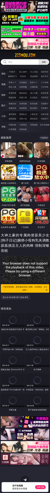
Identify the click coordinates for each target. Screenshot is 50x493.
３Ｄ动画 (44, 82)
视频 (3, 84)
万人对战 (34, 71)
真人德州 (23, 71)
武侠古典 (44, 114)
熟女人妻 (12, 87)
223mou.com (25, 55)
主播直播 (34, 87)
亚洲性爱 (12, 93)
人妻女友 (34, 114)
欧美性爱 (44, 93)
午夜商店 (23, 124)
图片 (3, 105)
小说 (3, 116)
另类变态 (44, 97)
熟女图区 (34, 108)
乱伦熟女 (34, 97)
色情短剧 (23, 129)
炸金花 (23, 76)
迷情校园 (12, 118)
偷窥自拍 (12, 103)
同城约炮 (12, 124)
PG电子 (12, 71)
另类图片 (44, 108)
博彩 (3, 73)
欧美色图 (34, 103)
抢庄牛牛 (44, 76)
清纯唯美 (23, 108)
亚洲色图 (23, 103)
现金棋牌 (34, 76)
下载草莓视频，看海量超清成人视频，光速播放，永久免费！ (25, 289)
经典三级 (23, 97)
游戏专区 (44, 71)
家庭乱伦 (23, 114)
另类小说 (23, 118)
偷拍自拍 (23, 93)
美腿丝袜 (12, 108)
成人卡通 (34, 93)
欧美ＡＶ (34, 82)
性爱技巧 (44, 118)
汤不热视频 (44, 124)
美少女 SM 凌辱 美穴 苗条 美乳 (15, 297)
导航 (3, 126)
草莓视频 (34, 124)
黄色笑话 (34, 118)
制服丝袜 (12, 97)
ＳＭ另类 (44, 87)
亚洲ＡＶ (12, 82)
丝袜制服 (23, 87)
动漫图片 (44, 103)
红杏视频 (12, 129)
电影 (3, 94)
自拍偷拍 (23, 82)
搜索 (44, 62)
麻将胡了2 (12, 76)
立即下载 (40, 487)
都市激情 (12, 114)
